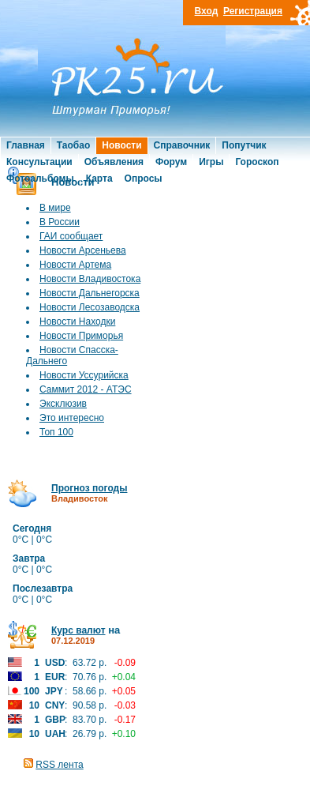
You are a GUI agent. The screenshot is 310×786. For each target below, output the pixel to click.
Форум (171, 161)
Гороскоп (256, 161)
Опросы (143, 178)
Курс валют (78, 630)
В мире (55, 207)
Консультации (39, 161)
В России (59, 222)
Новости (121, 145)
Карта (99, 178)
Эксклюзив (63, 403)
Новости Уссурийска (84, 375)
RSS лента (59, 764)
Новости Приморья (81, 335)
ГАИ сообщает (71, 236)
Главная (25, 145)
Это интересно (71, 417)
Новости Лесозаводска (89, 307)
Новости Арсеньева (82, 250)
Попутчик (244, 145)
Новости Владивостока (89, 278)
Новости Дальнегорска (89, 293)
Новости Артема (75, 264)
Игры (211, 161)
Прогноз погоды (89, 488)
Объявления (114, 161)
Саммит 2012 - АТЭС (85, 389)
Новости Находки (77, 321)
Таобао (73, 145)
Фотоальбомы (40, 178)
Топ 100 (56, 432)
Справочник (182, 145)
